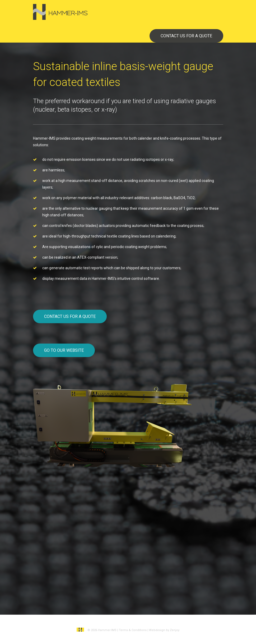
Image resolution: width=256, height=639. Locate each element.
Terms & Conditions (133, 630)
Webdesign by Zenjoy (164, 630)
